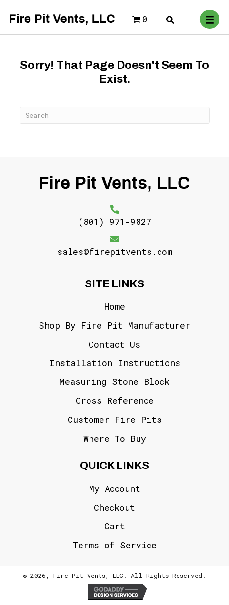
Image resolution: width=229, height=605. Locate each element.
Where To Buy (114, 438)
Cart (114, 526)
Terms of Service (115, 545)
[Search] (115, 115)
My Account (114, 488)
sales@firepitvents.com (114, 251)
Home (114, 306)
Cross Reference (115, 400)
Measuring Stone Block (114, 381)
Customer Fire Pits (115, 419)
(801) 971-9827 (114, 221)
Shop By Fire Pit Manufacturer (114, 325)
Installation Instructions (114, 363)
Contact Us (114, 344)
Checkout (114, 507)
